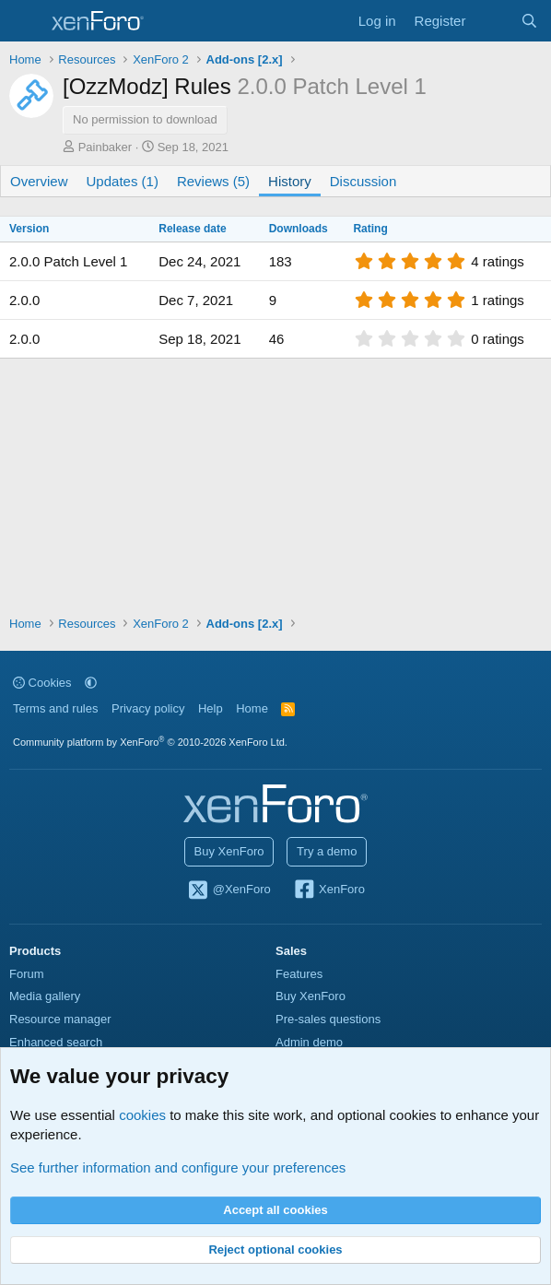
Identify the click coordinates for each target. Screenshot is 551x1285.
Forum (26, 974)
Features (299, 974)
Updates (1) (122, 181)
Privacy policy (147, 708)
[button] (90, 682)
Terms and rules (55, 708)
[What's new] (492, 21)
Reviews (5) (213, 181)
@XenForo (228, 890)
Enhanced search (55, 1042)
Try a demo (327, 851)
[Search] (529, 21)
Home (252, 708)
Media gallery (44, 996)
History (289, 181)
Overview (39, 181)
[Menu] (25, 21)
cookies (142, 1115)
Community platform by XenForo (150, 742)
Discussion (363, 181)
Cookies (42, 683)
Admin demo (309, 1042)
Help (210, 708)
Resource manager (60, 1019)
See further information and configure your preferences (178, 1167)
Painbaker (105, 147)
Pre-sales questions (328, 1019)
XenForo (328, 890)
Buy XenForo (229, 851)
